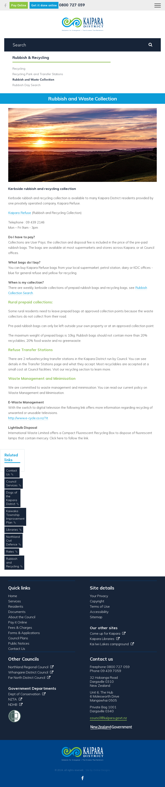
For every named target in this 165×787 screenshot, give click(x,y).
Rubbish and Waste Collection (33, 79)
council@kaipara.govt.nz (108, 718)
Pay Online (18, 5)
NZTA (15, 699)
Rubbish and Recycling (12, 562)
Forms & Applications (24, 633)
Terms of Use (100, 606)
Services (14, 601)
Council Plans (18, 638)
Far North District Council (29, 677)
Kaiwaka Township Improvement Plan (15, 516)
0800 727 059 (72, 5)
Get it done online (44, 5)
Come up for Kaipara (108, 633)
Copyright (97, 601)
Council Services (12, 483)
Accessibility (99, 612)
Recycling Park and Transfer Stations (37, 74)
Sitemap (96, 617)
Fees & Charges (20, 627)
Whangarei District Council (30, 672)
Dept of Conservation (27, 694)
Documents (17, 612)
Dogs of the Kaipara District (11, 498)
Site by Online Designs (97, 770)
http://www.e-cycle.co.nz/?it (28, 418)
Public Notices (18, 643)
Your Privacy (99, 596)
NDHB (15, 704)
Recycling (18, 68)
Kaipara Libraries (105, 639)
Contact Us (11, 472)
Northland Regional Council (31, 667)
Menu (156, 3)
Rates (10, 551)
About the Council (21, 617)
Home (12, 596)
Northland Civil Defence (13, 540)
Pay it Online (17, 622)
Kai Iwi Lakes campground (112, 644)
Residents (15, 606)
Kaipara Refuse (19, 213)
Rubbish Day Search (26, 85)
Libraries (12, 529)
